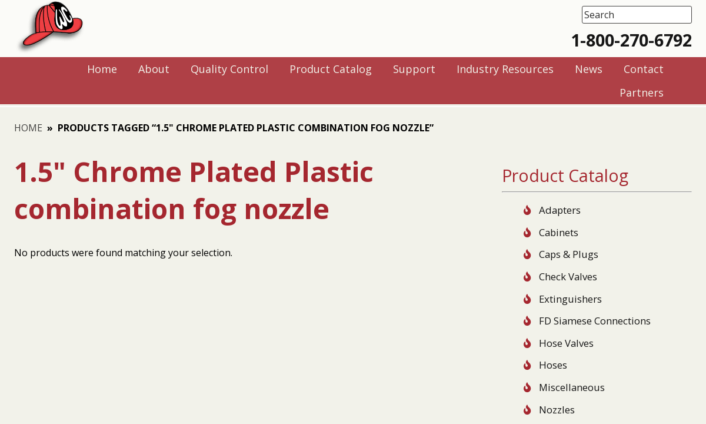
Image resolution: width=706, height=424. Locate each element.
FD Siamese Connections (595, 320)
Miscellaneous (572, 387)
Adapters (560, 210)
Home (28, 127)
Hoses (553, 365)
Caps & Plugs (568, 254)
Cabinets (558, 232)
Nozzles (557, 409)
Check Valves (568, 276)
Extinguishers (570, 299)
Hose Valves (566, 343)
